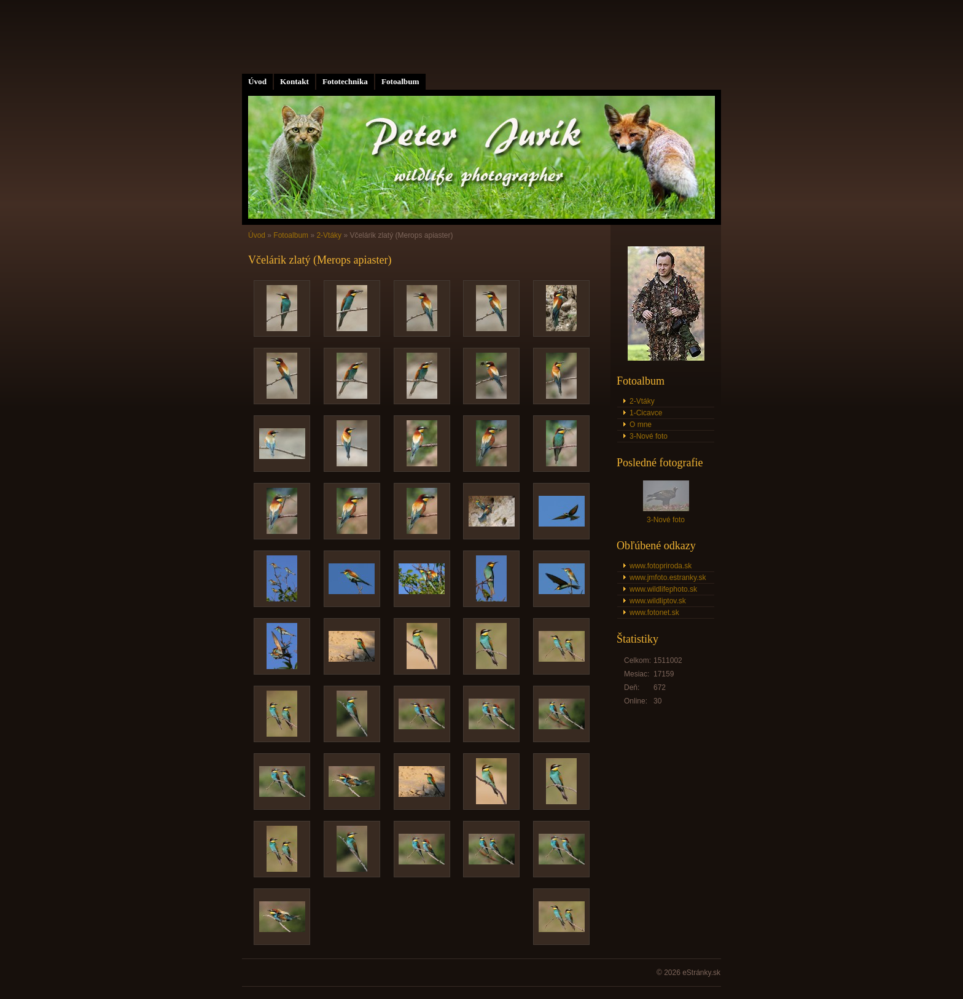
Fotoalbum (400, 81)
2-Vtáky (328, 235)
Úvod (257, 81)
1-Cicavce (646, 413)
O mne (641, 424)
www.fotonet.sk (654, 612)
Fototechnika (345, 81)
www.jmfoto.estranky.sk (668, 577)
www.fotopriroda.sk (661, 566)
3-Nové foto (649, 436)
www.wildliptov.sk (658, 601)
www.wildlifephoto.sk (663, 589)
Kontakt (294, 81)
